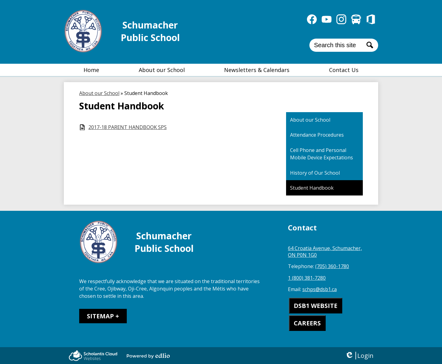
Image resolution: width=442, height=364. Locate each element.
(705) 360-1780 (332, 266)
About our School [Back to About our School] (99, 93)
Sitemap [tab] (100, 316)
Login (359, 355)
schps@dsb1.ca (319, 289)
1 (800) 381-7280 (307, 278)
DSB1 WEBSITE (315, 305)
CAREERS (307, 323)
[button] (162, 70)
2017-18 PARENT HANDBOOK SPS (127, 127)
